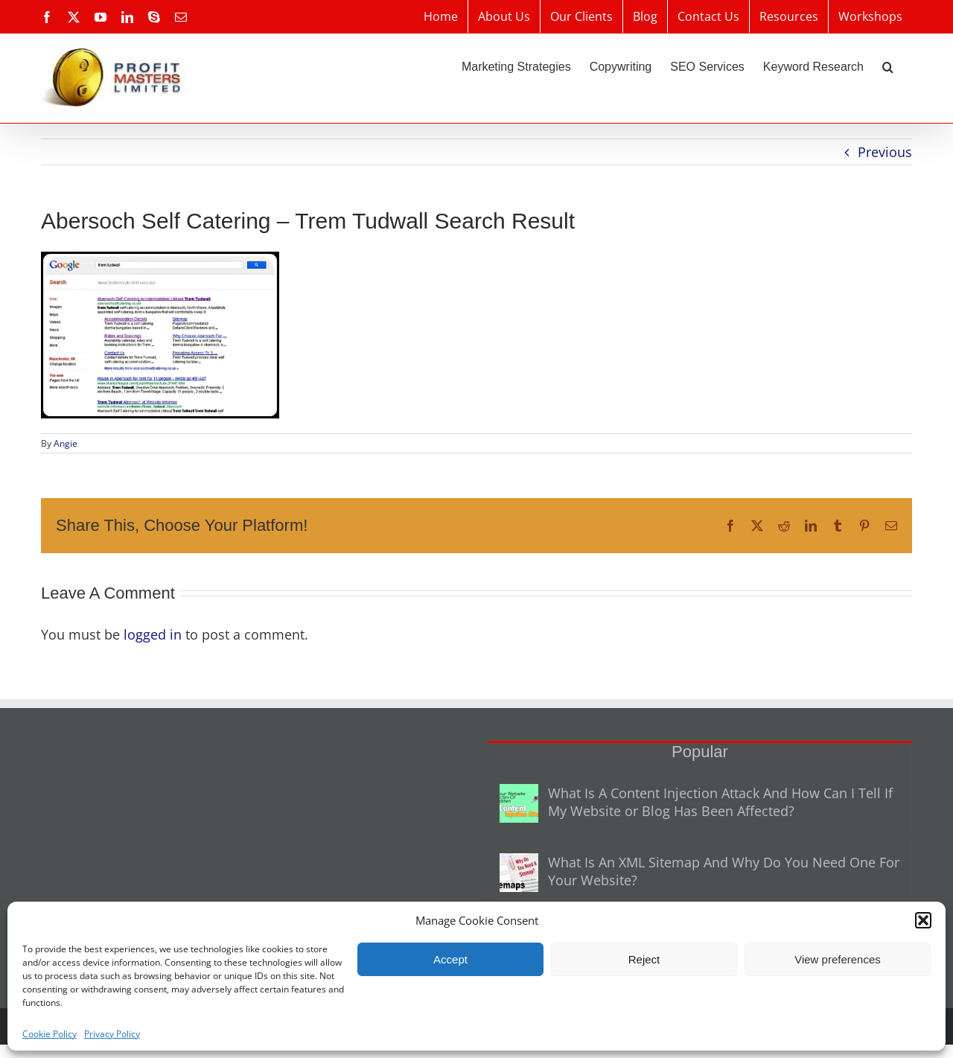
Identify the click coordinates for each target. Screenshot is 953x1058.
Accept (450, 959)
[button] (923, 920)
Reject (644, 959)
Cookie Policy (49, 1033)
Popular (700, 751)
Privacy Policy (112, 1033)
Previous (885, 152)
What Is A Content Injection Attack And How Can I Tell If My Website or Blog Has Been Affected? (720, 802)
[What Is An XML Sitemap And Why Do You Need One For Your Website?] (519, 872)
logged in (153, 634)
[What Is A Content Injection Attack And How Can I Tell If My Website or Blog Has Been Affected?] (519, 803)
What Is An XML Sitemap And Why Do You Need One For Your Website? (723, 871)
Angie (65, 443)
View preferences (837, 959)
